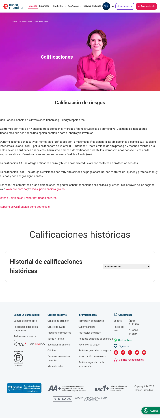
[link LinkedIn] (130, 353)
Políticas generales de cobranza (95, 338)
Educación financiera (59, 344)
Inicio (14, 21)
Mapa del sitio (55, 366)
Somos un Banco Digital (26, 314)
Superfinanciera (86, 326)
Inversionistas (25, 21)
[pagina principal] (14, 6)
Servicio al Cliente (92, 6)
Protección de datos (89, 332)
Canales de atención (58, 320)
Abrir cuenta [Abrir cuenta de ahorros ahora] (124, 6)
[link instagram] (116, 353)
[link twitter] (137, 353)
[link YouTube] (144, 353)
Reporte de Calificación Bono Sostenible (25, 206)
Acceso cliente (146, 6)
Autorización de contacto (92, 356)
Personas (32, 6)
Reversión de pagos (88, 344)
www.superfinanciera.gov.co (47, 189)
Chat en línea (125, 340)
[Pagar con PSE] (106, 6)
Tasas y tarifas (56, 338)
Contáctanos (125, 314)
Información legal (87, 314)
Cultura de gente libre (25, 320)
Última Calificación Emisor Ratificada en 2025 (28, 198)
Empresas (44, 6)
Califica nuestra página (131, 359)
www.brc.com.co (16, 189)
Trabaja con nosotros (25, 336)
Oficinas (52, 350)
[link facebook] (123, 353)
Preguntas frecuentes (59, 332)
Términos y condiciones (91, 320)
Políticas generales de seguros (94, 350)
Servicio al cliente (57, 314)
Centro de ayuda (56, 326)
